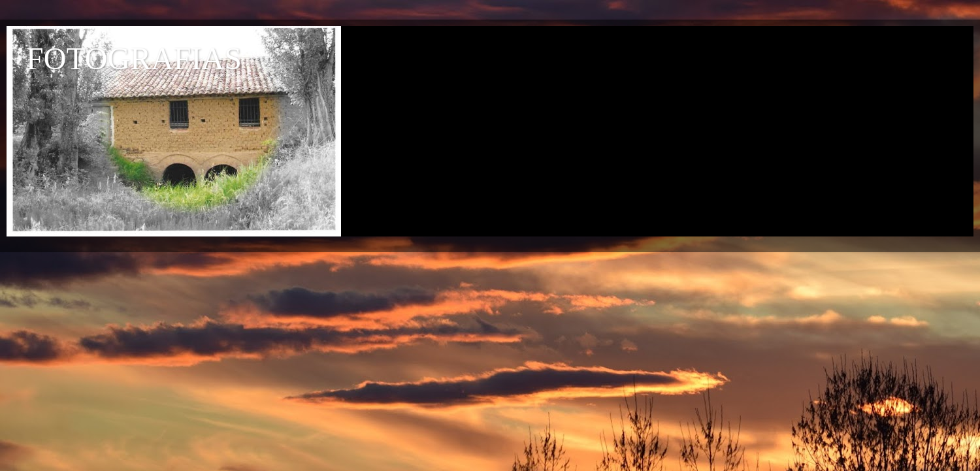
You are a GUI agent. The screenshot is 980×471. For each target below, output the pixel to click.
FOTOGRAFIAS (134, 58)
